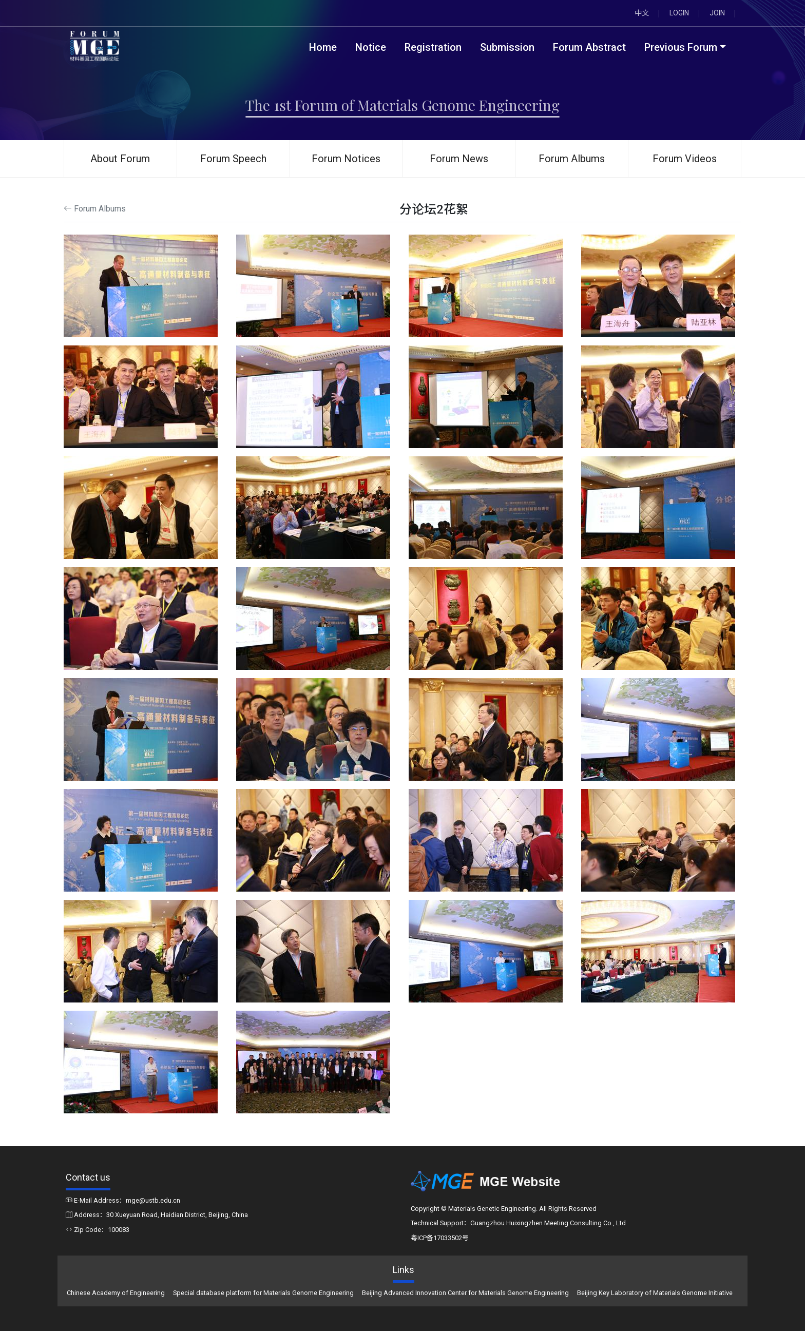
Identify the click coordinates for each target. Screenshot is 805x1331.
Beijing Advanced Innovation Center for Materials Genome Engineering (465, 1293)
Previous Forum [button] (680, 47)
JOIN (717, 13)
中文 (642, 13)
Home (323, 47)
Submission (507, 47)
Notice (370, 47)
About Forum (120, 158)
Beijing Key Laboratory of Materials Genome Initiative (655, 1293)
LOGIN (679, 13)
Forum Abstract (589, 47)
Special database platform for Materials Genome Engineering (263, 1293)
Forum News (459, 158)
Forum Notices (346, 158)
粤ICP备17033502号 (440, 1238)
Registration (433, 47)
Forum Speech (233, 158)
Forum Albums (572, 158)
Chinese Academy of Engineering (116, 1293)
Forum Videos (685, 158)
